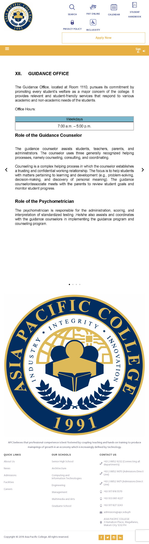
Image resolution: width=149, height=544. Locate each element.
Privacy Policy (72, 29)
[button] (7, 48)
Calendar (114, 15)
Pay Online (93, 14)
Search (72, 14)
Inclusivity (93, 30)
